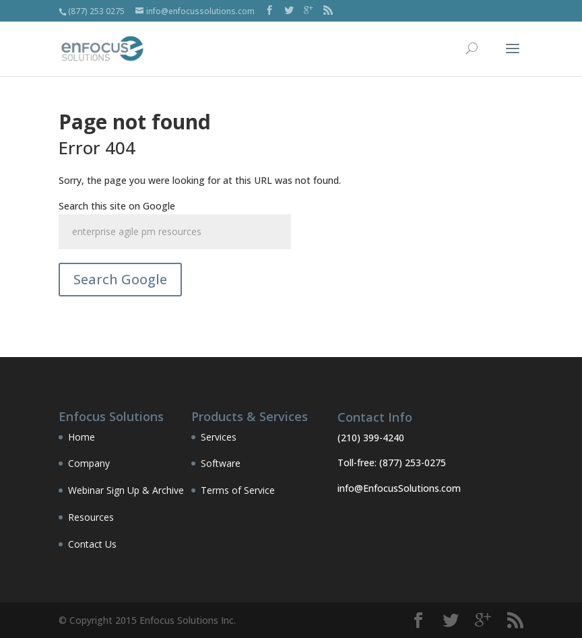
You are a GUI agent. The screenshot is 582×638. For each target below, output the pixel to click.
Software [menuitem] (220, 463)
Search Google (120, 279)
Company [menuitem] (89, 463)
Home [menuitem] (81, 436)
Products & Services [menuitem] (249, 417)
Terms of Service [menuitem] (238, 490)
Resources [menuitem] (91, 517)
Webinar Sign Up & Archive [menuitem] (126, 490)
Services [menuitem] (218, 436)
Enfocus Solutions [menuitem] (111, 417)
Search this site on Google (117, 205)
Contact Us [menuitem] (92, 544)
